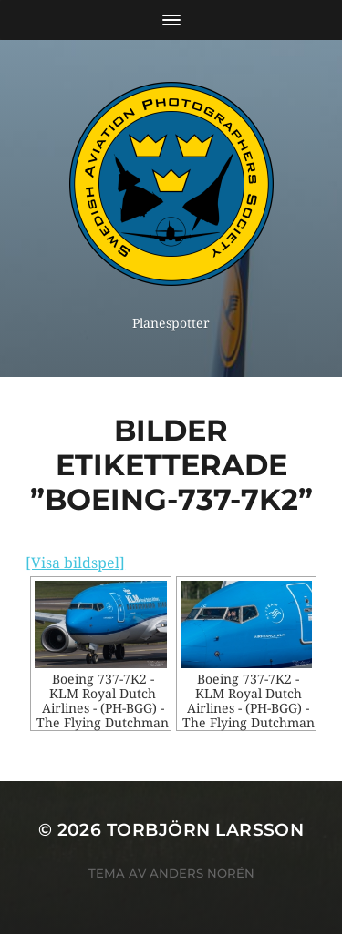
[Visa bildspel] (75, 563)
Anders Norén (202, 873)
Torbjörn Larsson (206, 829)
